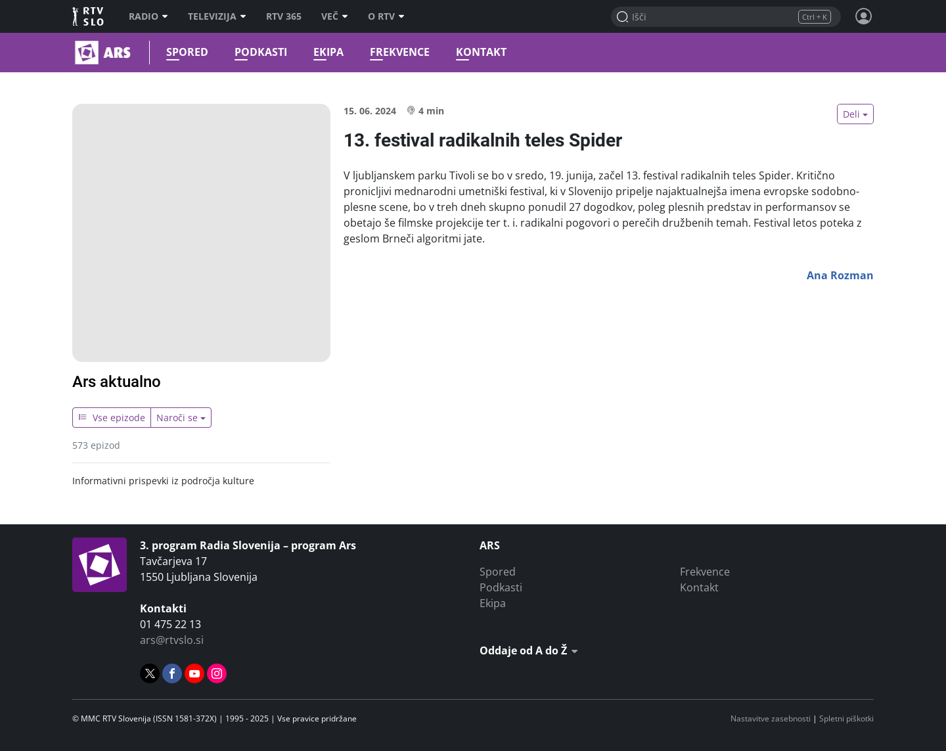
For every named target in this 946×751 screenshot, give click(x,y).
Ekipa (326, 52)
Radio (148, 16)
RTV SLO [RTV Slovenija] (89, 16)
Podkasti (259, 52)
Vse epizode (111, 417)
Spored (185, 52)
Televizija (217, 16)
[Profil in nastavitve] (864, 16)
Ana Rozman (840, 275)
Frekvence (398, 52)
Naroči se (177, 417)
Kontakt (479, 52)
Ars (74, 52)
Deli (851, 114)
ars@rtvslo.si (172, 640)
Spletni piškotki (846, 718)
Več (334, 16)
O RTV (386, 16)
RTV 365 (284, 16)
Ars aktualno (116, 382)
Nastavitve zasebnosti (771, 718)
